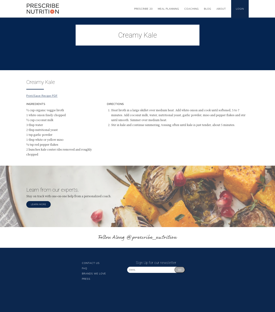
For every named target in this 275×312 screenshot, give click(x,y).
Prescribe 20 (143, 9)
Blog (207, 9)
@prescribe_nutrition (151, 237)
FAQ (84, 268)
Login (240, 9)
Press (86, 279)
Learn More (38, 204)
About (221, 9)
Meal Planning (168, 9)
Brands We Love (94, 273)
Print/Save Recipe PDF (42, 96)
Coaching (191, 9)
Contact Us (91, 263)
